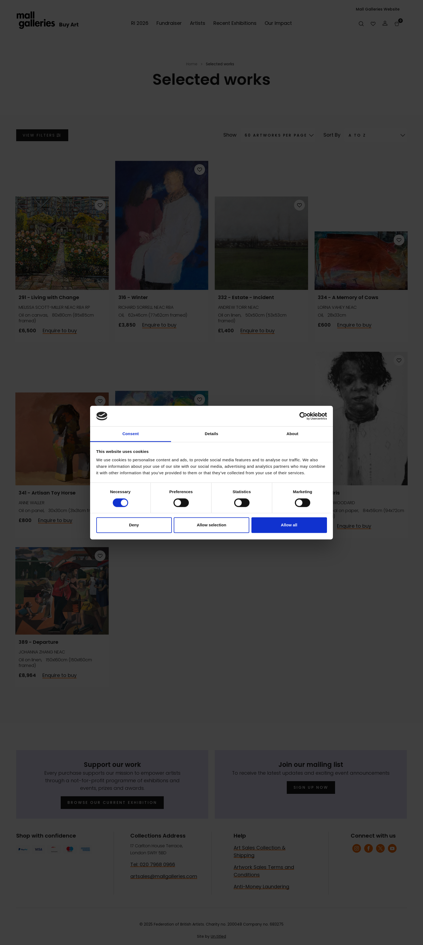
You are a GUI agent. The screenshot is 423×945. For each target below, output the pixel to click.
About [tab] (292, 434)
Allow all (289, 525)
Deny (134, 525)
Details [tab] (211, 434)
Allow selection (211, 525)
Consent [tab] (130, 434)
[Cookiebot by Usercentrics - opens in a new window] (303, 416)
